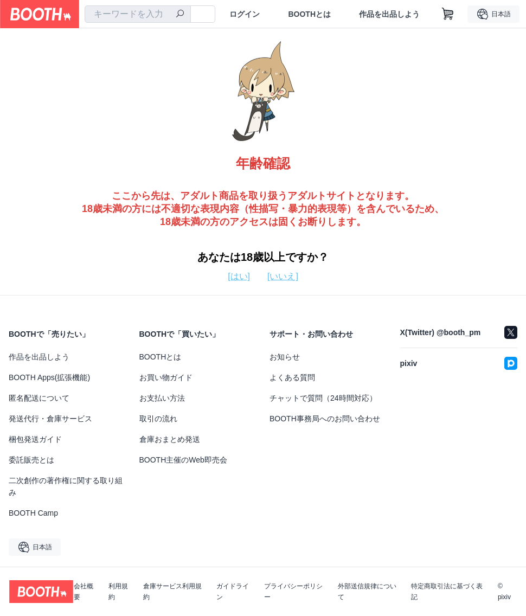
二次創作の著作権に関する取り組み (66, 486)
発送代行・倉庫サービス (50, 418)
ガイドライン (232, 591)
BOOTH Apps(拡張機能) (49, 377)
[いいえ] (282, 276)
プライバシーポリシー (293, 591)
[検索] (180, 14)
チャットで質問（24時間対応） (323, 398)
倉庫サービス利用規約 (172, 591)
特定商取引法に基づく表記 (447, 591)
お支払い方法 (162, 398)
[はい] (239, 276)
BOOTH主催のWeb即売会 (183, 459)
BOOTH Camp (33, 513)
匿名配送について (39, 398)
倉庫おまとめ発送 (169, 439)
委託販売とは (31, 459)
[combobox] (138, 14)
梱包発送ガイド (35, 439)
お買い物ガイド (166, 377)
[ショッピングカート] (448, 14)
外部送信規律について (367, 591)
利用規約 (118, 591)
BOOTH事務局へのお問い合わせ (325, 418)
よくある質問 (292, 377)
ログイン (244, 14)
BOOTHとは (309, 14)
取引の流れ (158, 418)
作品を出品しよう (389, 14)
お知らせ (285, 356)
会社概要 (83, 591)
